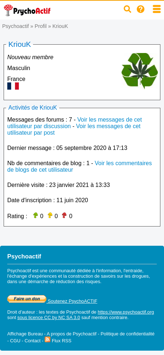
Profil (41, 26)
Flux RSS (58, 340)
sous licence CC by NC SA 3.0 (48, 317)
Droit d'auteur (21, 312)
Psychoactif (15, 26)
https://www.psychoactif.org (126, 312)
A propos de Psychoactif (72, 333)
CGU (15, 340)
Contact (33, 340)
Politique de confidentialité (128, 333)
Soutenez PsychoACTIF (52, 301)
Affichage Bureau (25, 333)
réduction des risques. (78, 281)
